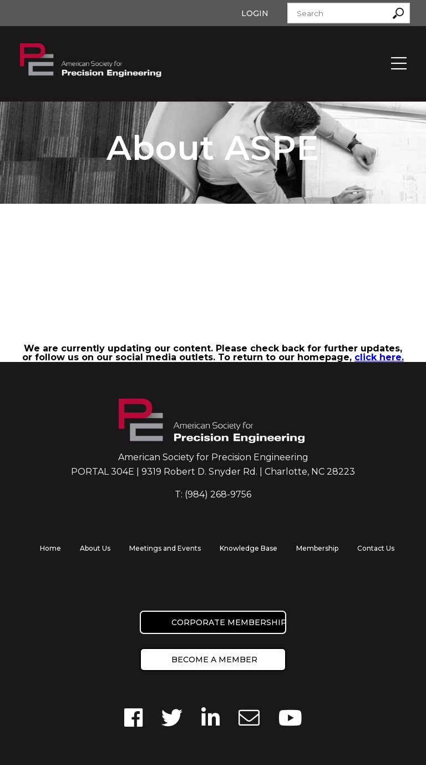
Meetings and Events (165, 548)
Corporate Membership (228, 622)
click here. (379, 357)
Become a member (214, 660)
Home (50, 548)
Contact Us (375, 548)
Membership (317, 548)
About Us (95, 548)
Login (254, 13)
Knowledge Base (248, 548)
